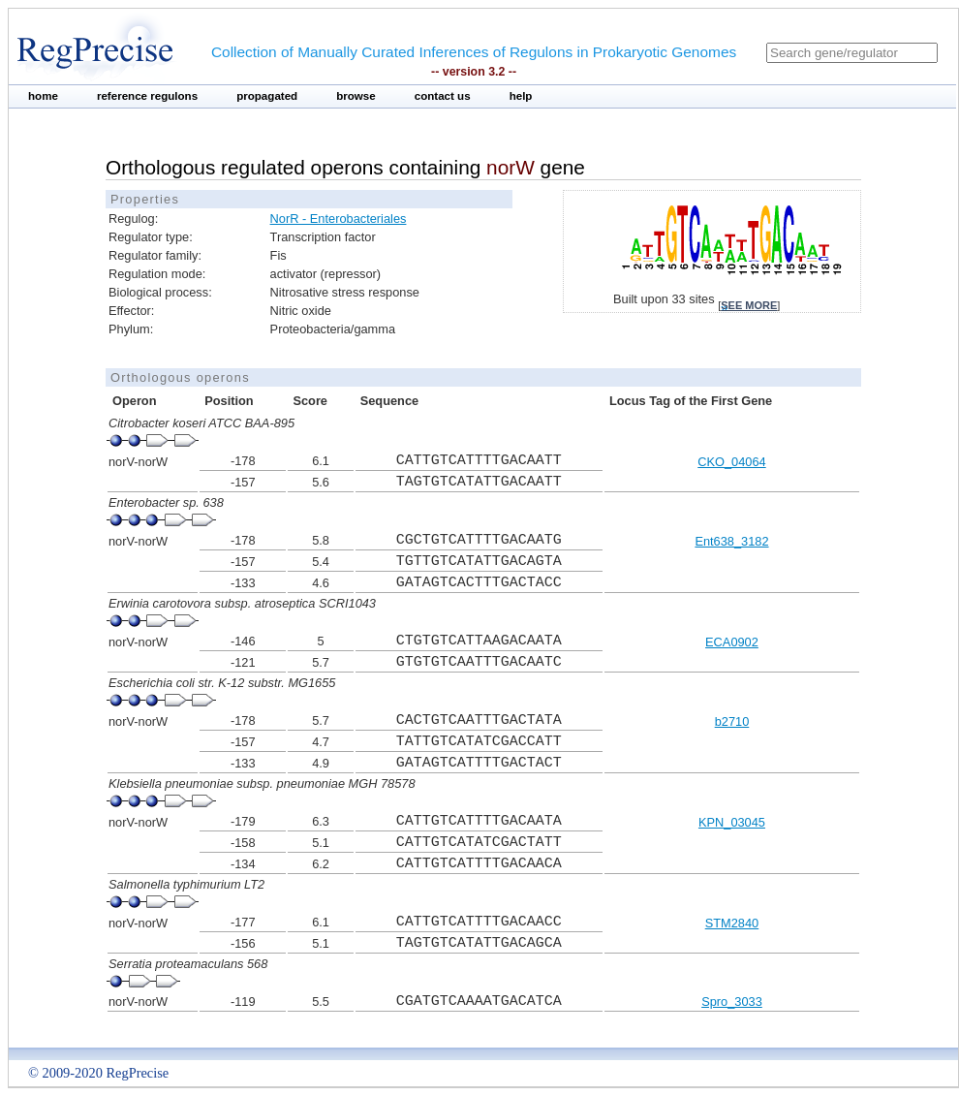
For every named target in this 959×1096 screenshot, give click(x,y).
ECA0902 (731, 642)
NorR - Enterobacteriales (338, 218)
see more (749, 305)
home (43, 96)
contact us (443, 96)
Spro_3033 (731, 1001)
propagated (266, 96)
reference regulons (147, 96)
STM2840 (731, 923)
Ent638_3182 (731, 541)
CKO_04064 (731, 461)
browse (356, 96)
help (521, 96)
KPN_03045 (731, 822)
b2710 (732, 721)
